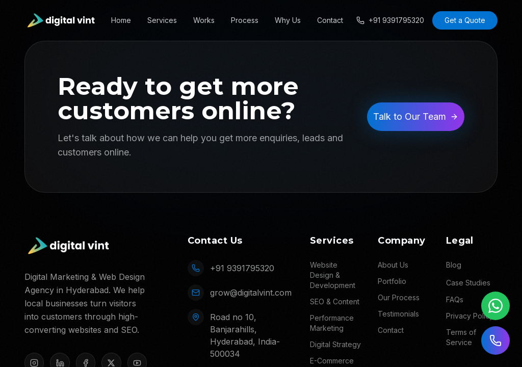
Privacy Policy (469, 315)
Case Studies (468, 282)
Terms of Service (461, 337)
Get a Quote (465, 20)
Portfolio (392, 281)
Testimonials (398, 313)
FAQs (454, 299)
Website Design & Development (332, 275)
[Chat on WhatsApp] (495, 306)
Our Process (399, 297)
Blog (453, 264)
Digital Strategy (335, 344)
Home (121, 20)
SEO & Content (334, 301)
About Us (393, 264)
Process (244, 20)
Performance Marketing (332, 322)
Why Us (288, 20)
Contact (330, 20)
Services (162, 20)
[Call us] (495, 340)
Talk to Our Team (415, 116)
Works (204, 20)
